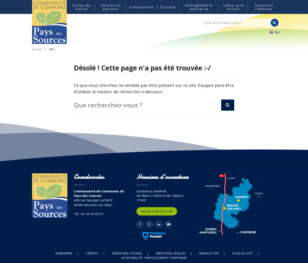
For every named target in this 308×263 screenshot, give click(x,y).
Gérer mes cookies (127, 253)
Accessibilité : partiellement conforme (154, 258)
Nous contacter (157, 211)
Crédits (92, 253)
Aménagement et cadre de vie (198, 7)
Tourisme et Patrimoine (263, 7)
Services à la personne (110, 7)
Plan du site (242, 253)
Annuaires (63, 253)
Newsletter (209, 253)
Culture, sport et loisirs (233, 7)
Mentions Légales (170, 253)
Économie (168, 6)
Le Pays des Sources (81, 7)
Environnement (141, 6)
